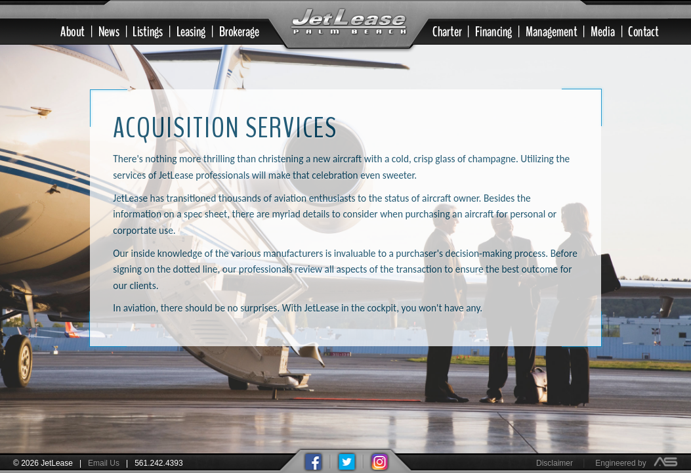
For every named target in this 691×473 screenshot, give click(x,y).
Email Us (103, 463)
